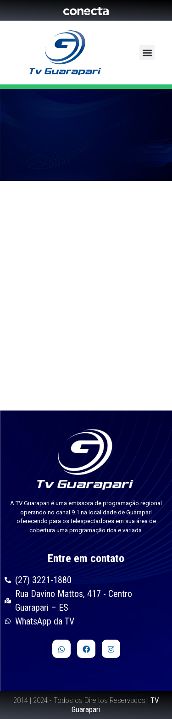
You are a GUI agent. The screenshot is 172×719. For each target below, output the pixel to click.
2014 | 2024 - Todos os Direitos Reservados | (86, 705)
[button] (147, 52)
